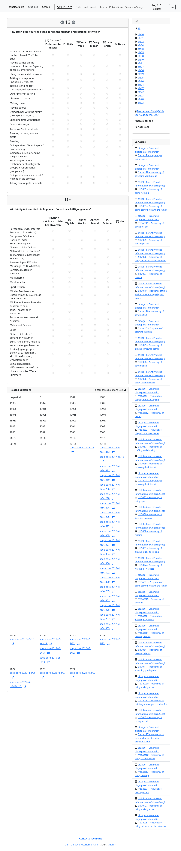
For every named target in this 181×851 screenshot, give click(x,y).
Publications (116, 7)
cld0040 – (151, 294)
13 (139, 28)
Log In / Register (156, 7)
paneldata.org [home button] (16, 7)
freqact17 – (149, 738)
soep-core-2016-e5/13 (82, 447)
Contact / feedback (90, 838)
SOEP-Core (64, 7)
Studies (33, 7)
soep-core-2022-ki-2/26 (23, 672)
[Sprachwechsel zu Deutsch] (172, 7)
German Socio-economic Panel (82, 844)
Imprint (112, 844)
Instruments (90, 7)
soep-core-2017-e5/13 (112, 456)
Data (78, 7)
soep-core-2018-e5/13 (22, 639)
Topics (103, 7)
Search (46, 7)
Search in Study (134, 7)
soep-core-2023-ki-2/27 (53, 672)
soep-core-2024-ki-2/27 (82, 672)
